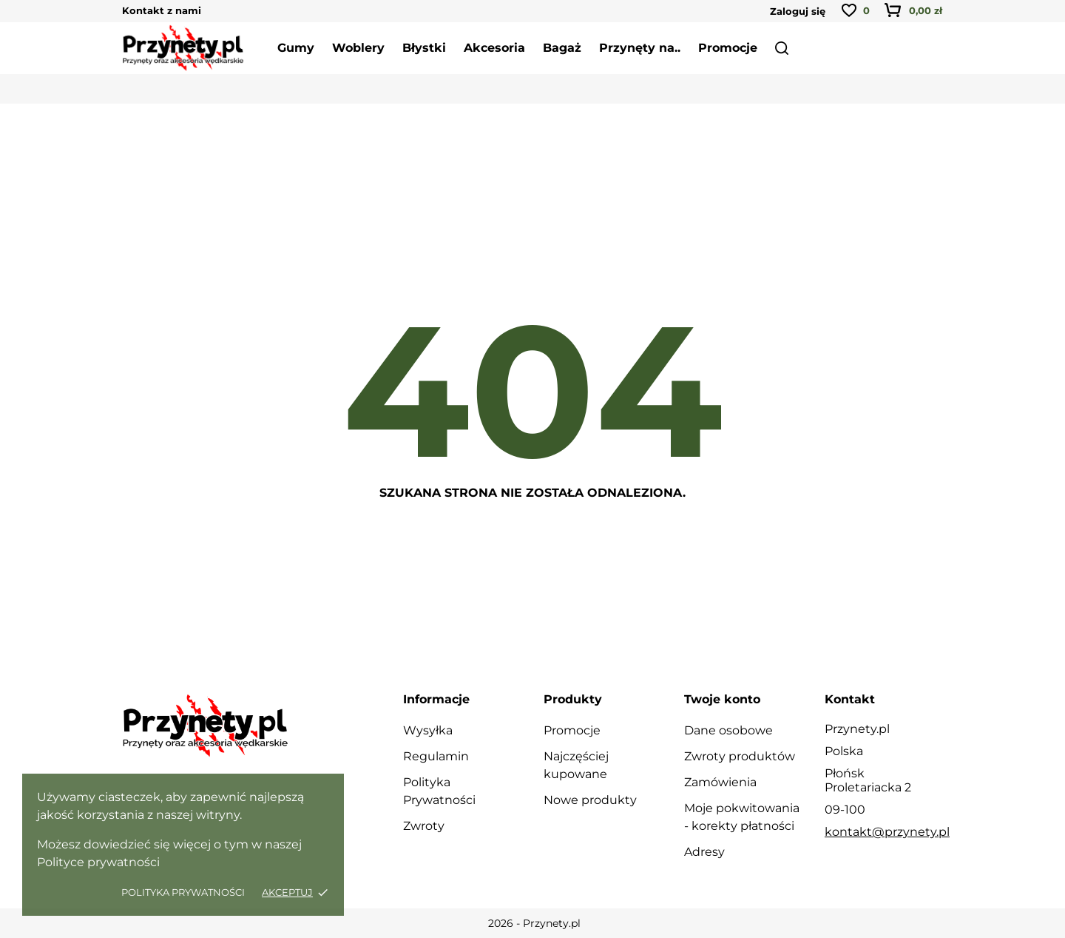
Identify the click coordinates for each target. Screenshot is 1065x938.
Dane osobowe (728, 730)
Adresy (704, 852)
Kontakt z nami (161, 10)
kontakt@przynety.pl (887, 832)
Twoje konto (722, 699)
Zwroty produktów (739, 756)
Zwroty (423, 826)
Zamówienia (720, 782)
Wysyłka (428, 730)
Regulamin (436, 756)
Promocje (572, 730)
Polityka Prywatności (184, 892)
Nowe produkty (590, 800)
